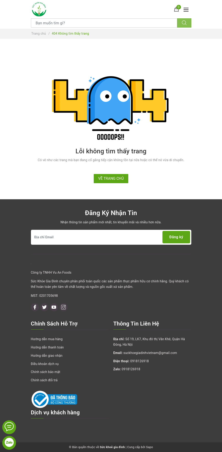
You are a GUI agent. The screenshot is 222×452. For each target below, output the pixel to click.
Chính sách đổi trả (44, 380)
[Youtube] (54, 307)
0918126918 (139, 361)
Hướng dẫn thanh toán (47, 347)
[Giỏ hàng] (176, 9)
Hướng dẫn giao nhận (47, 355)
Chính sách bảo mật (45, 372)
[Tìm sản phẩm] (104, 23)
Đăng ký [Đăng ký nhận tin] (176, 237)
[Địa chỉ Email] (111, 237)
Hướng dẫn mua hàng (47, 339)
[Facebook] (35, 307)
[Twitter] (44, 307)
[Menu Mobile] (187, 9)
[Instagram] (64, 307)
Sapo (149, 447)
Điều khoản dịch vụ (45, 364)
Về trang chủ (111, 178)
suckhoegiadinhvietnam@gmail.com (150, 353)
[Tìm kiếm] (184, 23)
